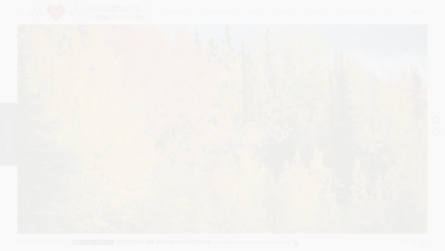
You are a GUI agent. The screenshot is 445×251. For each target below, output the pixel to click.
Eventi (255, 12)
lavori (284, 12)
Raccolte (317, 12)
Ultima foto (177, 12)
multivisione (220, 12)
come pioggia (357, 12)
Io (390, 12)
